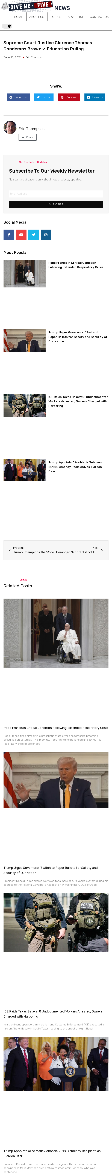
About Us (36, 17)
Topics (55, 17)
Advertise (76, 17)
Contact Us (99, 17)
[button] (18, 97)
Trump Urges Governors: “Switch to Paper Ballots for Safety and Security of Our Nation (77, 337)
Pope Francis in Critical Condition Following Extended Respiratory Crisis (56, 728)
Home (18, 17)
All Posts (27, 137)
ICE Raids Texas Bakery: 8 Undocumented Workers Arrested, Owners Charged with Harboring (78, 401)
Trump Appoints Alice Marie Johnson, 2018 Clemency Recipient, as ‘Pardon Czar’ (75, 467)
